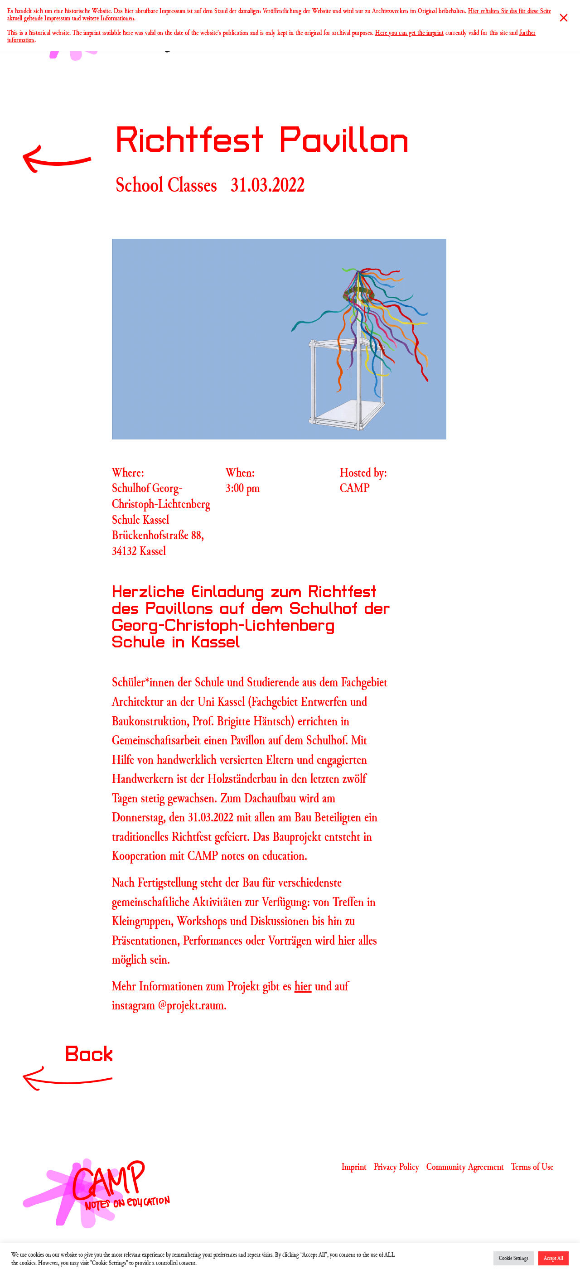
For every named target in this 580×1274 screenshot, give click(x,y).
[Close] (564, 17)
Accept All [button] (553, 1258)
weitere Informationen (108, 18)
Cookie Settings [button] (513, 1258)
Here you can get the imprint (409, 32)
